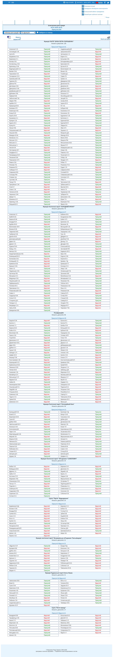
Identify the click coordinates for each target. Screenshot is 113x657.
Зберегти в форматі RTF (14, 38)
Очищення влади (52, 22)
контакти (80, 2)
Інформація (86, 22)
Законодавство (37, 22)
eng (13, 2)
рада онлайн (69, 2)
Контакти (96, 22)
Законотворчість (22, 22)
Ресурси (104, 22)
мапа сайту (87, 2)
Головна (11, 22)
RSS (93, 2)
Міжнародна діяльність (70, 22)
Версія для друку (105, 39)
